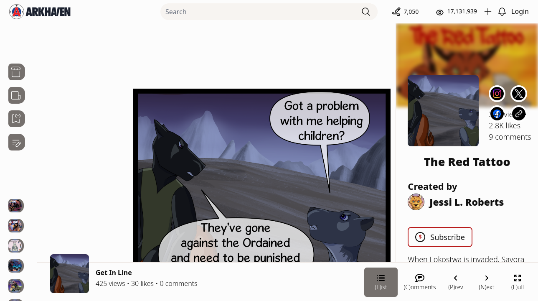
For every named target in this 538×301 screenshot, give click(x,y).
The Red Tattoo (467, 161)
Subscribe (440, 237)
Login (520, 11)
